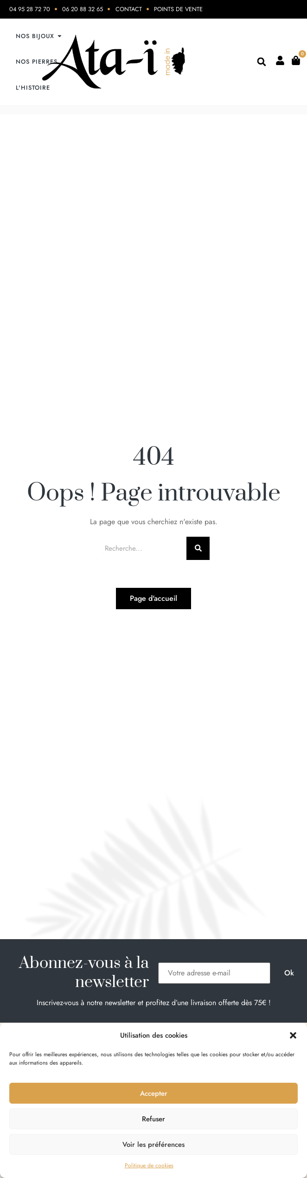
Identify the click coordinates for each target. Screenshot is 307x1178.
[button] (293, 1035)
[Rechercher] (198, 548)
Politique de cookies (149, 1165)
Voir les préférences (153, 1144)
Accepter (153, 1093)
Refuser (153, 1119)
